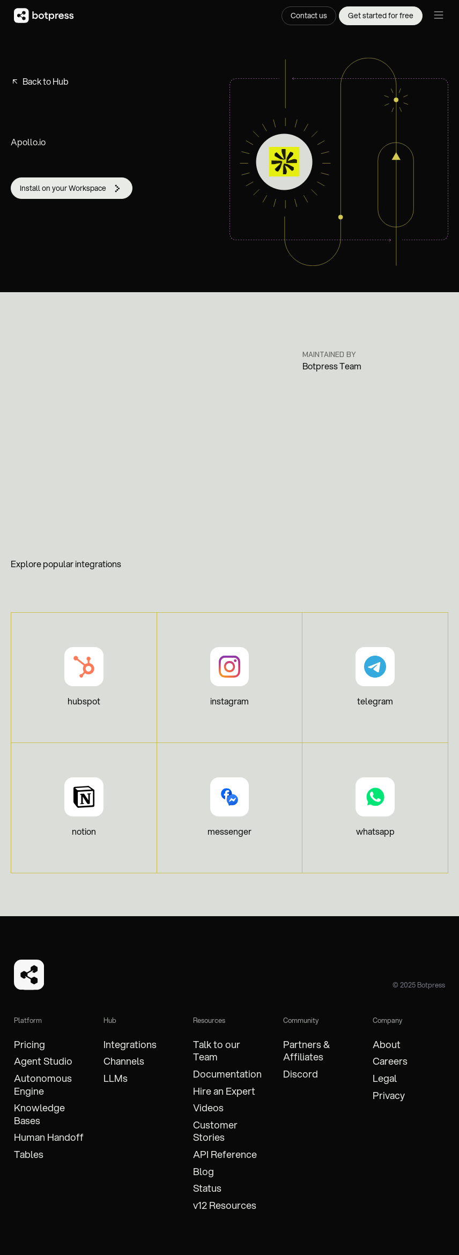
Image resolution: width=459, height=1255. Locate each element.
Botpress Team (331, 366)
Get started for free (380, 15)
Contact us (309, 15)
